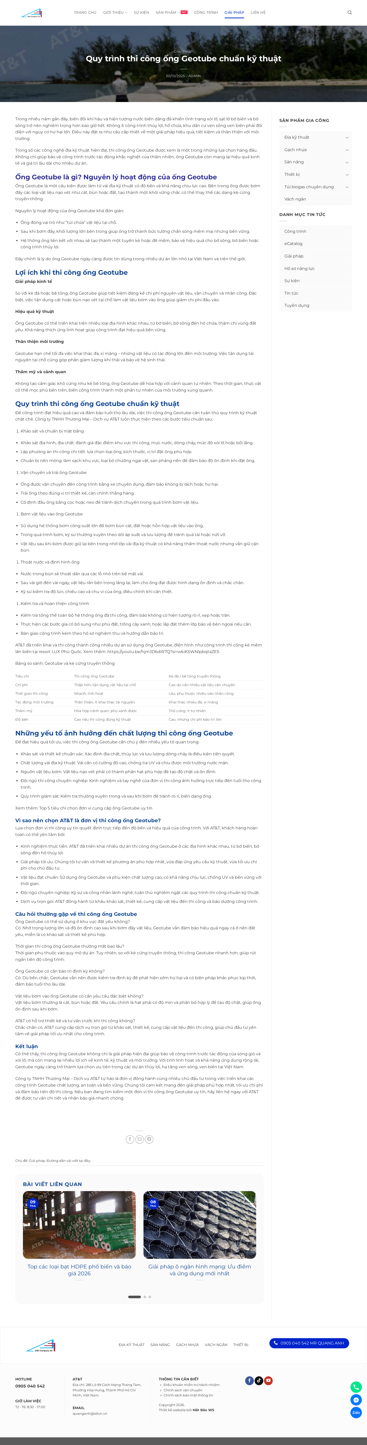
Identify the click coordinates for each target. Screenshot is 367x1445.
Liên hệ (258, 12)
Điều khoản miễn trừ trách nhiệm (192, 1385)
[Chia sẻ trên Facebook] (130, 1139)
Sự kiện (141, 12)
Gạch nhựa (295, 149)
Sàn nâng (294, 162)
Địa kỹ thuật (296, 137)
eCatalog (293, 243)
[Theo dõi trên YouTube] (268, 1380)
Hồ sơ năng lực (299, 268)
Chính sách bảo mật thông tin (188, 1395)
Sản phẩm (168, 12)
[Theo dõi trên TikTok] (259, 1380)
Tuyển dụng (296, 305)
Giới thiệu (115, 12)
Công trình (206, 12)
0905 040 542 (30, 1386)
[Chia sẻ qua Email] (139, 1139)
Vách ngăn (295, 199)
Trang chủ (85, 12)
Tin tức (291, 293)
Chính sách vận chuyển (183, 1390)
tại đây (84, 1161)
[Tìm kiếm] (350, 13)
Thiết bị (292, 174)
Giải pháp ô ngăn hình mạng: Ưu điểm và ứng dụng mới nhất (199, 1270)
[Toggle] (347, 137)
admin (194, 76)
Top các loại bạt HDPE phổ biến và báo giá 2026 (79, 1270)
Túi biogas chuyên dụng (309, 186)
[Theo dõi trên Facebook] (249, 1380)
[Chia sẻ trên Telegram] (149, 1139)
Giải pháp (234, 12)
